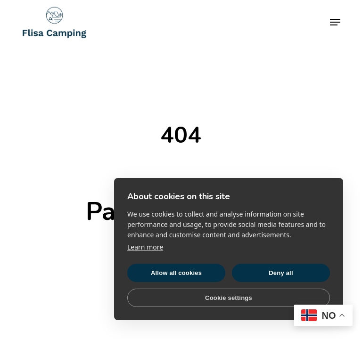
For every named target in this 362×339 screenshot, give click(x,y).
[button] (335, 22)
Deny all (281, 272)
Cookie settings (228, 297)
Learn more (145, 246)
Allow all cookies (176, 272)
